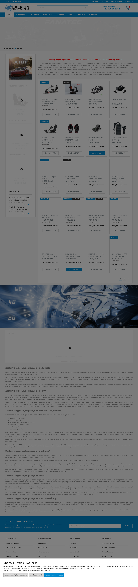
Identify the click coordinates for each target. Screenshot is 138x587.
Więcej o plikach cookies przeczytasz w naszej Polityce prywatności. (27, 570)
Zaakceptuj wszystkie (54, 575)
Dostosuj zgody (36, 575)
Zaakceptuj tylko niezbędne (16, 575)
